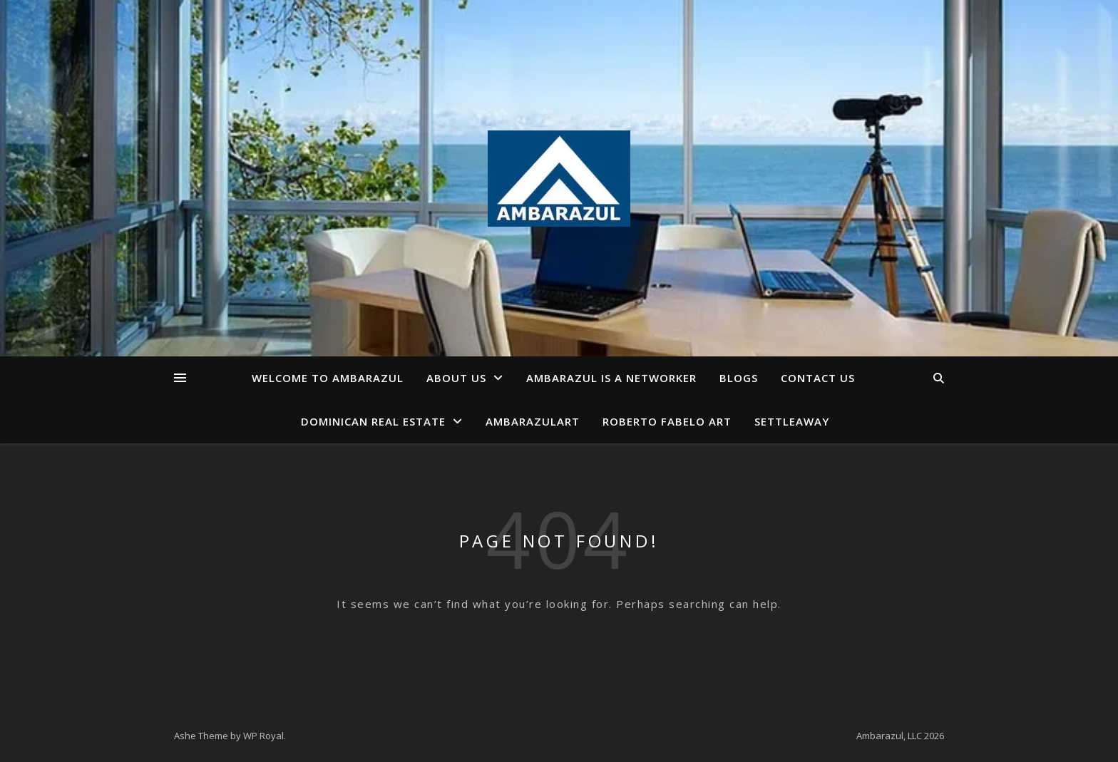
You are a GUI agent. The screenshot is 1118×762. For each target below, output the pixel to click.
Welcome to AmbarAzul (328, 378)
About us (456, 378)
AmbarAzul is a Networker (611, 378)
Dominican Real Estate (373, 421)
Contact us (818, 378)
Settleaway (791, 421)
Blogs (738, 378)
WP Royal (263, 735)
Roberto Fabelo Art (667, 421)
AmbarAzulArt (533, 421)
